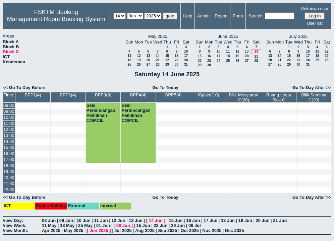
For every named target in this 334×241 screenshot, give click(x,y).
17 (186, 56)
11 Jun (101, 220)
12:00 (8, 129)
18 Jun (228, 220)
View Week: (14, 225)
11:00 (8, 123)
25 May (85, 225)
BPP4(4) (138, 94)
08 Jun (49, 220)
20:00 (8, 177)
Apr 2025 (51, 230)
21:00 (8, 183)
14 (158, 56)
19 (139, 60)
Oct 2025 (189, 230)
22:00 (8, 189)
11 (129, 56)
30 (176, 64)
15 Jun (175, 220)
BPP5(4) (173, 94)
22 (167, 60)
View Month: (15, 230)
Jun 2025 (99, 230)
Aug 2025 (145, 230)
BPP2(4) (68, 94)
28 (158, 64)
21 (158, 60)
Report (221, 15)
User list (315, 23)
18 (129, 60)
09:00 (8, 111)
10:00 (8, 117)
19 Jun (245, 220)
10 (186, 51)
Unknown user (315, 8)
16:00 (8, 153)
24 (186, 60)
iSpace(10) (208, 94)
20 (148, 60)
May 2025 (74, 230)
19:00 (8, 171)
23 (176, 60)
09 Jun (66, 220)
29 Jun (178, 225)
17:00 (8, 159)
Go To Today (165, 87)
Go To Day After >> (311, 87)
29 (167, 64)
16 (176, 56)
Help (187, 15)
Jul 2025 (122, 230)
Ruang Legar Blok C (278, 97)
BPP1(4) (33, 94)
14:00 (8, 141)
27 (148, 64)
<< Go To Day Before (24, 87)
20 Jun (262, 220)
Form (238, 15)
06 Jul (194, 225)
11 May (49, 225)
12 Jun (118, 220)
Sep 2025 (167, 230)
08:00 (8, 105)
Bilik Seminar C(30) (314, 97)
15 (167, 56)
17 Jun (210, 220)
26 (139, 64)
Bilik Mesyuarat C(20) (244, 97)
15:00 (8, 147)
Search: (256, 15)
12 (139, 56)
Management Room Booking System (56, 19)
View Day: (13, 220)
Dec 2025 (234, 230)
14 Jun (156, 220)
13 (148, 56)
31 (186, 64)
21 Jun (280, 220)
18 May (67, 225)
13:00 (8, 135)
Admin (203, 15)
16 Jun (193, 220)
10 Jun (84, 220)
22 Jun (160, 225)
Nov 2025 (211, 230)
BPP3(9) (103, 94)
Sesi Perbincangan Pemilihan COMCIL (101, 113)
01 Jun (103, 225)
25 (129, 64)
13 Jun (136, 220)
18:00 (8, 165)
